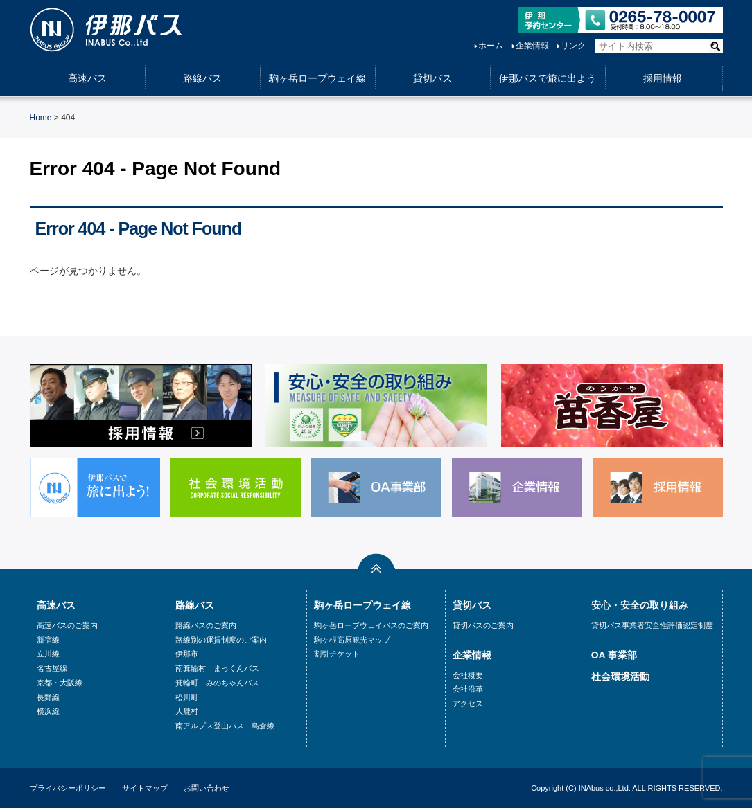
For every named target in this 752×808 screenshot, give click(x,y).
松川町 (186, 697)
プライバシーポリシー (68, 788)
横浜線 (48, 711)
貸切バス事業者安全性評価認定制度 (652, 625)
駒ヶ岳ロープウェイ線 (317, 78)
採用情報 (662, 78)
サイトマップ (145, 788)
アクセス (468, 703)
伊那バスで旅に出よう (547, 78)
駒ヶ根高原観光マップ (352, 640)
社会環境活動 (620, 676)
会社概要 (468, 675)
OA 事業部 (614, 655)
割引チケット (337, 653)
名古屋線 (52, 668)
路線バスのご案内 (205, 625)
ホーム (490, 46)
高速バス (87, 78)
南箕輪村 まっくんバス (217, 668)
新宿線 (48, 640)
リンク (573, 46)
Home (41, 118)
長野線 (48, 697)
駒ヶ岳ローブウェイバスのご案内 (371, 625)
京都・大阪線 (59, 683)
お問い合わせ (206, 788)
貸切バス (432, 78)
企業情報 (532, 46)
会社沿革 (468, 689)
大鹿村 (186, 711)
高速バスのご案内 (67, 625)
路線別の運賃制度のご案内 (221, 640)
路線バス (202, 78)
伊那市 (186, 653)
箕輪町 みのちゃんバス (217, 683)
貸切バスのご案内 (483, 625)
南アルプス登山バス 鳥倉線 (224, 725)
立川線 (48, 653)
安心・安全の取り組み (639, 605)
